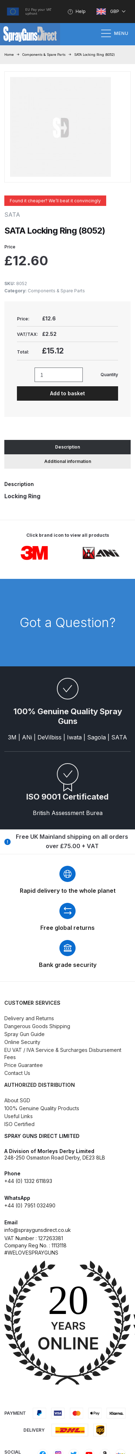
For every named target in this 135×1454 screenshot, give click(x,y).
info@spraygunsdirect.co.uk (37, 1230)
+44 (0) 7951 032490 (29, 1205)
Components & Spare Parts (44, 55)
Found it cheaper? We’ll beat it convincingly (55, 200)
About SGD (17, 1100)
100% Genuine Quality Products (41, 1108)
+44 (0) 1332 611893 (28, 1181)
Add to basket (67, 393)
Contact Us (17, 1073)
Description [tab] (67, 447)
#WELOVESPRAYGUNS (31, 1253)
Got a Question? (68, 622)
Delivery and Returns (29, 1018)
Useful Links (18, 1116)
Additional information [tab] (67, 461)
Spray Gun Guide (24, 1034)
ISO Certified (19, 1124)
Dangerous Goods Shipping (37, 1026)
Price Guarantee (23, 1065)
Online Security (22, 1042)
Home (9, 55)
